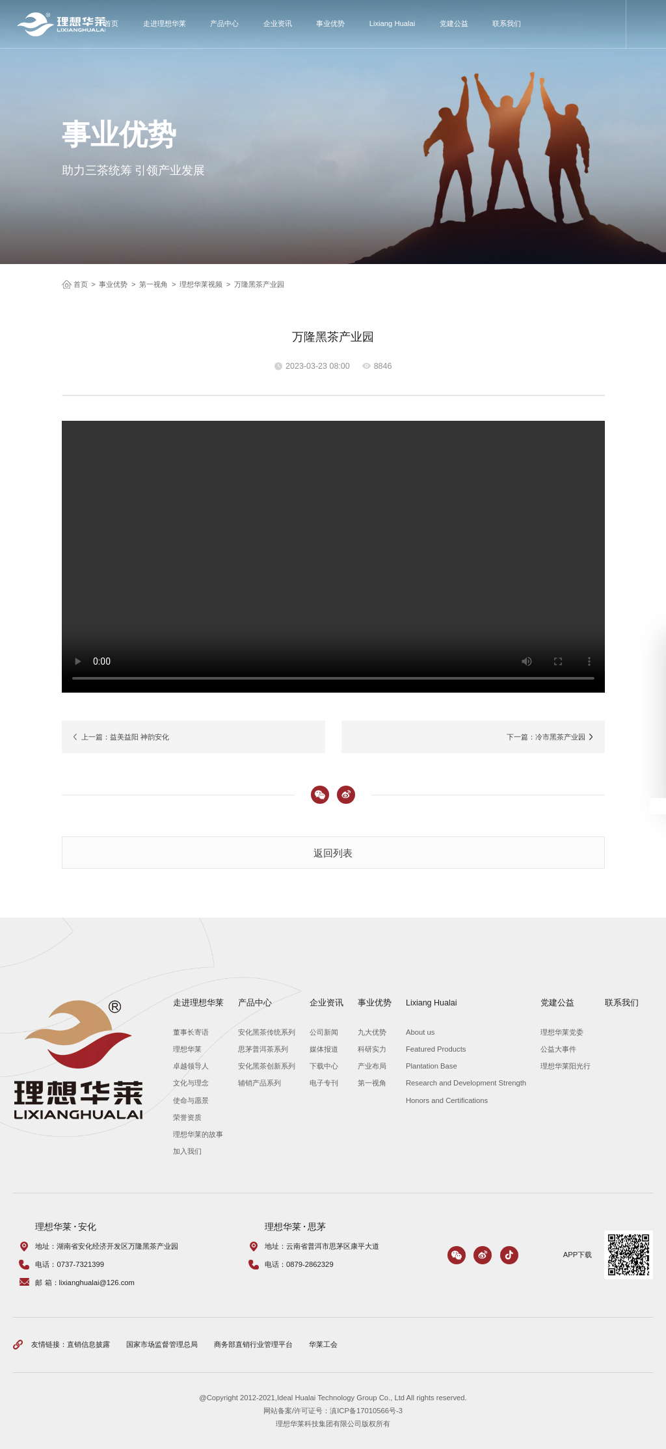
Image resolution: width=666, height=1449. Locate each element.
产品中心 (224, 23)
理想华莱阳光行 (565, 1066)
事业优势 (330, 23)
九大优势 (372, 1032)
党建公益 (454, 23)
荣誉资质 (187, 1117)
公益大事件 (558, 1049)
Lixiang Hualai (392, 23)
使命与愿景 (191, 1100)
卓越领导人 (191, 1066)
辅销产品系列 (259, 1083)
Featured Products (436, 1049)
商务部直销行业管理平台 (253, 1344)
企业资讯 (277, 23)
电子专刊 (324, 1083)
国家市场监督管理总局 (162, 1344)
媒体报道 (324, 1049)
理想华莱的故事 (198, 1134)
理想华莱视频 (201, 284)
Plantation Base (431, 1066)
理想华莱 (187, 1049)
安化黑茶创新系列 (266, 1066)
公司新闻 (324, 1032)
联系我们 (506, 23)
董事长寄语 (191, 1032)
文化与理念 (191, 1083)
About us (420, 1032)
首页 (111, 23)
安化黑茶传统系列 (266, 1032)
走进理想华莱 (164, 23)
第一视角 (153, 284)
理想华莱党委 (561, 1032)
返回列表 (333, 852)
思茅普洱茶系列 (263, 1049)
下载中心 (324, 1066)
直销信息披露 (88, 1344)
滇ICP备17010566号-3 (366, 1411)
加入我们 (187, 1151)
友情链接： (49, 1344)
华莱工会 (323, 1344)
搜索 (646, 24)
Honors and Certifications (447, 1100)
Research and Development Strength (466, 1083)
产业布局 (372, 1066)
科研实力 (372, 1049)
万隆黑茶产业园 (259, 284)
